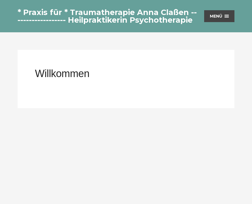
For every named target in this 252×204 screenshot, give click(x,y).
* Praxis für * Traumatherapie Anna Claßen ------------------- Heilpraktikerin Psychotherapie (107, 16)
